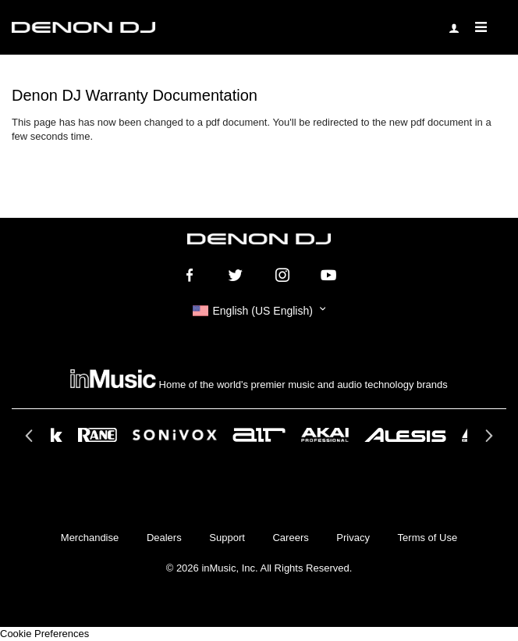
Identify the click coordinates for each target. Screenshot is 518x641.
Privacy (353, 537)
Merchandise (90, 537)
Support (227, 537)
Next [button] (487, 440)
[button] (259, 311)
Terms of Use (428, 537)
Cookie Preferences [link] (44, 633)
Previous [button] (31, 440)
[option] (259, 435)
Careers (290, 537)
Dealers (164, 537)
